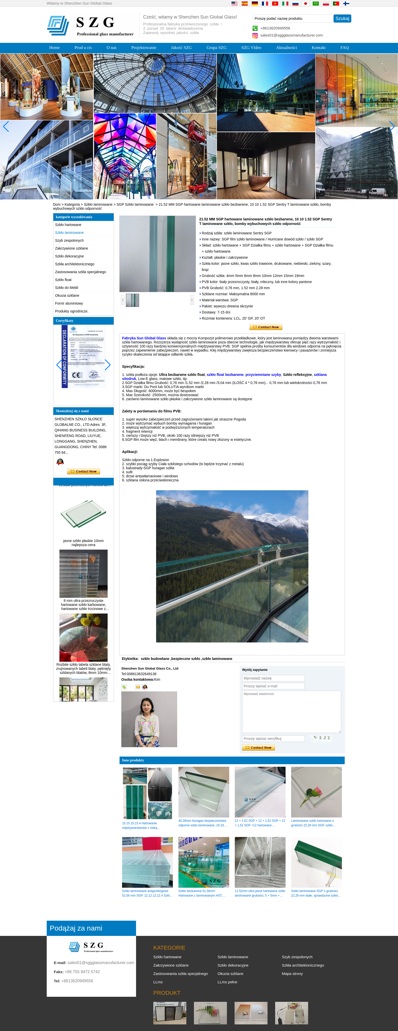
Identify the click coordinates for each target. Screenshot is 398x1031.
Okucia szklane (67, 295)
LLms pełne (227, 982)
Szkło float (63, 280)
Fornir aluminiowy (69, 303)
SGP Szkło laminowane (135, 204)
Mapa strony (292, 973)
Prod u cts (83, 47)
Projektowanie (143, 47)
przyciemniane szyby (263, 375)
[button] (189, 196)
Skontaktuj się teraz (83, 471)
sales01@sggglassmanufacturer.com (291, 35)
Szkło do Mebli (66, 288)
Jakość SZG (181, 47)
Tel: (57, 981)
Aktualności (286, 47)
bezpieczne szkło (185, 659)
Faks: (59, 972)
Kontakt (319, 47)
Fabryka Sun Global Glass (144, 338)
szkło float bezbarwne (225, 375)
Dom (57, 204)
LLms (158, 982)
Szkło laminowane (98, 204)
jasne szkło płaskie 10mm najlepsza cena (83, 544)
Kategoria (72, 204)
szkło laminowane (217, 659)
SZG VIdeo (251, 47)
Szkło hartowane (68, 225)
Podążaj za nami (76, 928)
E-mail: (60, 962)
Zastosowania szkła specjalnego (80, 272)
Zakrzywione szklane (71, 248)
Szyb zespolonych (69, 240)
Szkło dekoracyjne (69, 256)
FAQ (344, 47)
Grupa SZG (217, 47)
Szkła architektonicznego (74, 264)
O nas (112, 47)
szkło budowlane (155, 659)
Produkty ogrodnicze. (72, 311)
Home (54, 47)
